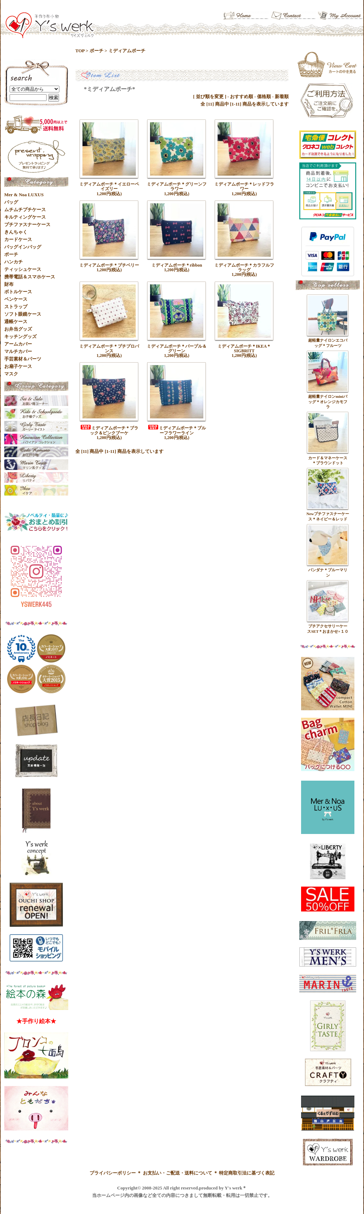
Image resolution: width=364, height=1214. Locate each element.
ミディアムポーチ (126, 50)
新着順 (282, 96)
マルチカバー (18, 351)
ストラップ (15, 306)
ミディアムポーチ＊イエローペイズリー (109, 186)
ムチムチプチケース (25, 209)
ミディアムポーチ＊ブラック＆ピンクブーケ (109, 430)
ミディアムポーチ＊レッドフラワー (244, 186)
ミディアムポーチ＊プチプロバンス (109, 348)
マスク (11, 373)
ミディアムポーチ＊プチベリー (109, 265)
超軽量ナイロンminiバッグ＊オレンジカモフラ (327, 401)
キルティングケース (25, 217)
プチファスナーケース (27, 224)
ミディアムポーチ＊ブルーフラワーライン (177, 430)
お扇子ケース (18, 366)
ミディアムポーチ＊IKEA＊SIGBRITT (244, 348)
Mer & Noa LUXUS (24, 194)
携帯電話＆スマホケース (29, 276)
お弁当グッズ (18, 329)
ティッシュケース (22, 269)
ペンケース (15, 299)
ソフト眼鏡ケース (22, 314)
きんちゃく (15, 232)
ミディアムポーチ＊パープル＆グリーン (177, 348)
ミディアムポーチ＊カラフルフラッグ (244, 267)
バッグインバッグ (22, 247)
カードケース (18, 239)
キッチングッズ (20, 336)
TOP (80, 50)
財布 (9, 284)
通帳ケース (15, 321)
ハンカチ (13, 261)
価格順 (264, 96)
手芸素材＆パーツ (22, 359)
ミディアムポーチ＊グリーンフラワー (177, 186)
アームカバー (18, 344)
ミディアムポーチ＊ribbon (176, 265)
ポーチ (96, 50)
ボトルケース (18, 291)
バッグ (11, 202)
